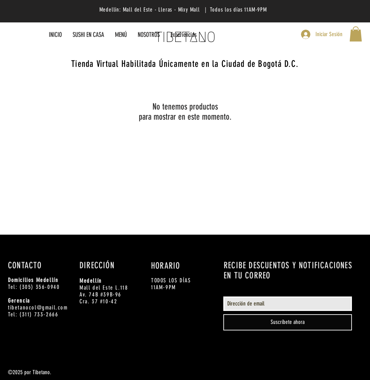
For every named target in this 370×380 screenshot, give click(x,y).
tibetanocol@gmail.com (38, 307)
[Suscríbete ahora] (287, 322)
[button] (355, 34)
